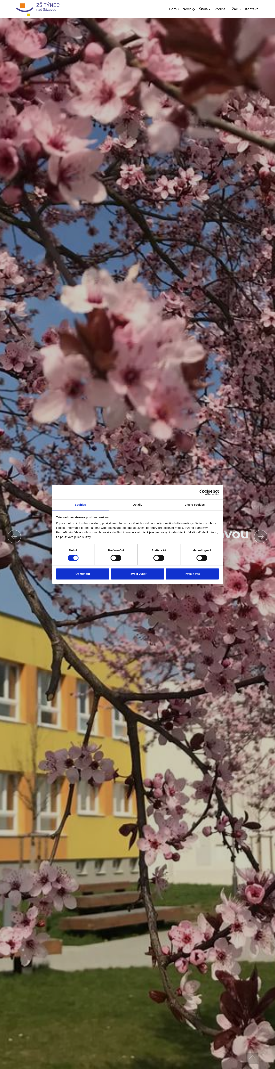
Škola (203, 9)
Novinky (189, 9)
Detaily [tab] (137, 504)
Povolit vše (192, 573)
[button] (14, 536)
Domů (174, 9)
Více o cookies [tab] (195, 504)
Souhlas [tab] (80, 504)
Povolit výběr (137, 573)
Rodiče (219, 9)
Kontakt (251, 9)
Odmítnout (82, 573)
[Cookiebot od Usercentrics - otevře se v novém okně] (202, 492)
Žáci (235, 9)
